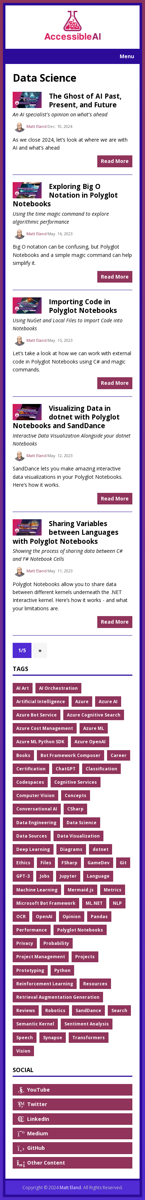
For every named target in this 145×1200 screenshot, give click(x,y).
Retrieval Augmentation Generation (57, 997)
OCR (21, 916)
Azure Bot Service (36, 715)
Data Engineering (36, 823)
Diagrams (71, 849)
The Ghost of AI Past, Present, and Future (85, 100)
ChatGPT (66, 769)
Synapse (52, 1038)
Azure (82, 701)
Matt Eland (36, 126)
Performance (31, 930)
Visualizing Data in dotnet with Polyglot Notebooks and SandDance (66, 417)
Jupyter (68, 876)
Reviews (25, 1010)
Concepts (75, 795)
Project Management (40, 957)
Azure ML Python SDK (40, 742)
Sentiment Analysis (86, 1024)
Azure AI (108, 701)
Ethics (23, 863)
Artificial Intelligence (40, 701)
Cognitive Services (75, 782)
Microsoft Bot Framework (46, 903)
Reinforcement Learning (44, 984)
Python (62, 970)
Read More (115, 161)
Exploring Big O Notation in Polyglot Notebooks (65, 195)
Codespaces (30, 782)
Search (119, 1010)
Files (45, 863)
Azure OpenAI (90, 742)
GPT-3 (23, 876)
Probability (56, 943)
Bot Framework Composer (70, 755)
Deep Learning (33, 849)
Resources (95, 984)
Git (123, 863)
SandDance (88, 1010)
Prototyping (30, 970)
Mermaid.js (81, 890)
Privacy (24, 943)
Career (119, 755)
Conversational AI (36, 809)
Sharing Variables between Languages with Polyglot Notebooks (66, 532)
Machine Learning (36, 890)
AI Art (22, 688)
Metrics (112, 890)
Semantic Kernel (35, 1024)
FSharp (69, 863)
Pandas (99, 916)
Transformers (88, 1038)
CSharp (75, 809)
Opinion (72, 916)
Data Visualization (78, 836)
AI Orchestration (58, 688)
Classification (101, 769)
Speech (24, 1038)
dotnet (100, 849)
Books (23, 755)
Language (98, 876)
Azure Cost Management (44, 728)
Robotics (55, 1010)
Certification (31, 769)
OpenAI (44, 916)
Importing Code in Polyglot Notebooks (83, 306)
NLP (117, 903)
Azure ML (93, 728)
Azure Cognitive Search (93, 715)
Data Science (82, 823)
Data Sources (31, 836)
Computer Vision (35, 795)
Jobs (45, 876)
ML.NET (94, 903)
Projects (85, 957)
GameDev (99, 863)
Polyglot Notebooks (80, 930)
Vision (23, 1051)
